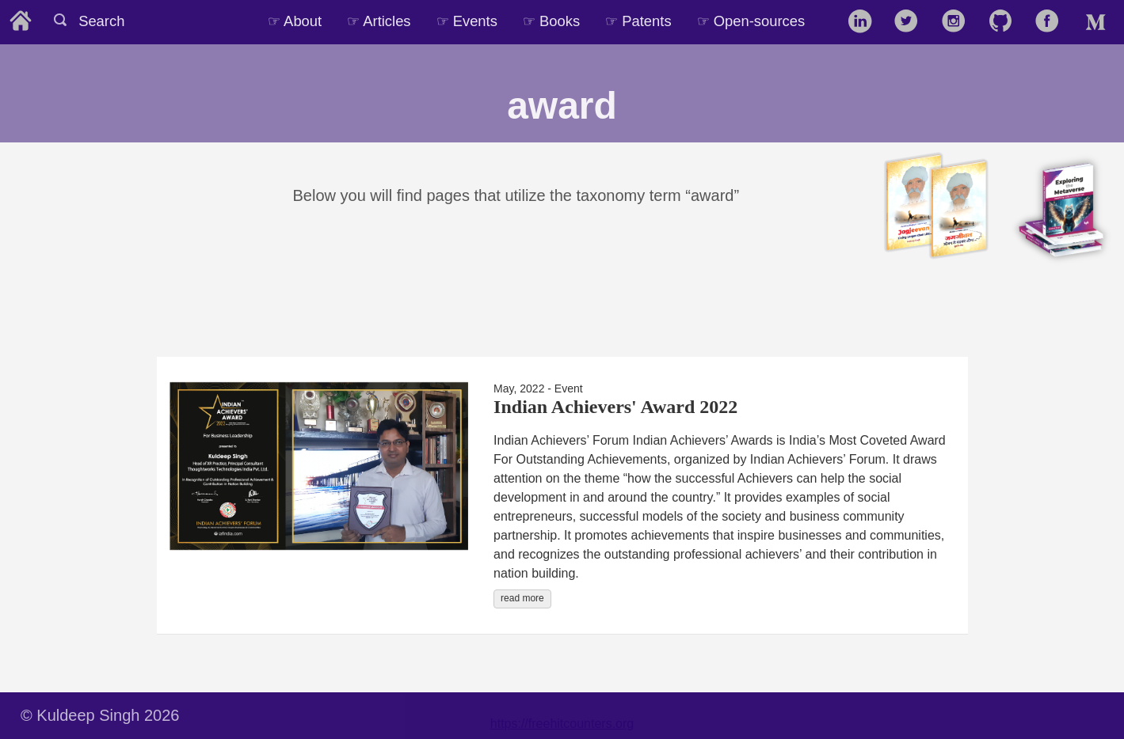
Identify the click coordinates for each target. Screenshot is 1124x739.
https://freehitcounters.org (562, 723)
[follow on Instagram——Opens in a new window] (959, 22)
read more (522, 598)
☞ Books (551, 21)
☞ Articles (378, 21)
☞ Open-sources (751, 21)
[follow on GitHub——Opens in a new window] (1005, 22)
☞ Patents (638, 21)
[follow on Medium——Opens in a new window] (1099, 22)
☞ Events (466, 21)
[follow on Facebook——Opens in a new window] (1052, 22)
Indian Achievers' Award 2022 (615, 406)
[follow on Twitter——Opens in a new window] (911, 22)
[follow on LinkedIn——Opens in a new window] (864, 22)
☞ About (295, 21)
